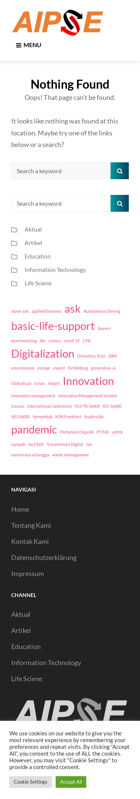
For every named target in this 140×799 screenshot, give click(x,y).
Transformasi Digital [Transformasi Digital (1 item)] (65, 444)
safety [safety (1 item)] (117, 431)
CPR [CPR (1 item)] (87, 340)
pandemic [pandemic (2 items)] (34, 429)
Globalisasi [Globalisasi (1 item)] (21, 383)
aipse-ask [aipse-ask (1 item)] (20, 311)
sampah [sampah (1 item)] (18, 444)
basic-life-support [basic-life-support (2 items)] (53, 325)
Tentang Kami (31, 525)
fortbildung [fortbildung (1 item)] (78, 367)
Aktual (33, 229)
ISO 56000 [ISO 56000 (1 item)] (112, 406)
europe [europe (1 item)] (43, 367)
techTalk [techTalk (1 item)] (36, 444)
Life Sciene (38, 283)
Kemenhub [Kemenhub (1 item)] (42, 416)
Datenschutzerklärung (44, 557)
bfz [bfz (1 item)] (43, 340)
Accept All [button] (71, 782)
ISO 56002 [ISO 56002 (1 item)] (20, 416)
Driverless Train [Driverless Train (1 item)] (91, 355)
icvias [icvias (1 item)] (39, 383)
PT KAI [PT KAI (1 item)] (103, 431)
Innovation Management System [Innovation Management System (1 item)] (87, 395)
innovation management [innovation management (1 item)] (33, 395)
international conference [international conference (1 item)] (49, 406)
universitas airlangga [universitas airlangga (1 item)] (30, 454)
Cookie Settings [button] (30, 782)
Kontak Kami (30, 541)
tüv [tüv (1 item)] (89, 444)
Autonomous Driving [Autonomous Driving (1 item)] (102, 311)
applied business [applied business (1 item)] (47, 311)
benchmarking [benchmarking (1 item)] (24, 340)
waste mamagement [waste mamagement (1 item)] (70, 454)
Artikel (33, 242)
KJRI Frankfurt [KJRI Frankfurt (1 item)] (68, 416)
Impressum (27, 573)
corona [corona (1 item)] (55, 340)
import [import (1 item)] (54, 383)
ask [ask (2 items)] (73, 308)
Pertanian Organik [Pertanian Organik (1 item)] (77, 431)
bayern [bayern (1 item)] (104, 328)
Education (38, 256)
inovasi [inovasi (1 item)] (17, 406)
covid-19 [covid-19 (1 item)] (72, 340)
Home (20, 509)
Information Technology (55, 269)
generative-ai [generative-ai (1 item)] (103, 367)
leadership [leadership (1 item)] (93, 416)
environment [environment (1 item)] (22, 367)
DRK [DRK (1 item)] (113, 355)
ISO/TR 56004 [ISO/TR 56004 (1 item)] (87, 406)
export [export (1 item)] (59, 367)
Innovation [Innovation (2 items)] (88, 380)
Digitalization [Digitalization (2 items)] (42, 353)
